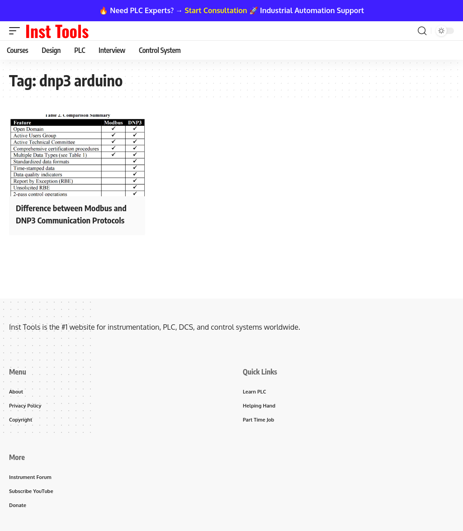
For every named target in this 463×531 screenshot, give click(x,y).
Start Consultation (216, 10)
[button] (16, 30)
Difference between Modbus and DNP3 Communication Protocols (76, 213)
